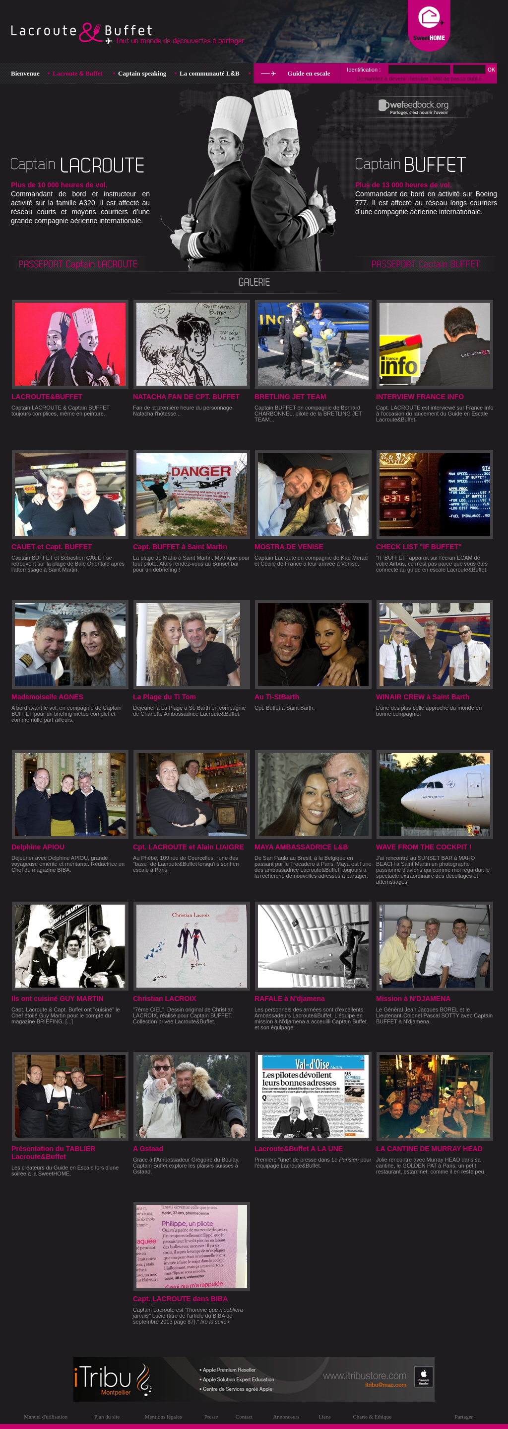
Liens (324, 1417)
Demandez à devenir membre (392, 79)
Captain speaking (142, 73)
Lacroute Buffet (78, 73)
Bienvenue (25, 73)
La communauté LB (210, 73)
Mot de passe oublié (457, 79)
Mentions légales (163, 1417)
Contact (244, 1417)
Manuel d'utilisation (45, 1417)
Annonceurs (286, 1417)
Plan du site (107, 1417)
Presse (211, 1417)
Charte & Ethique (372, 1417)
